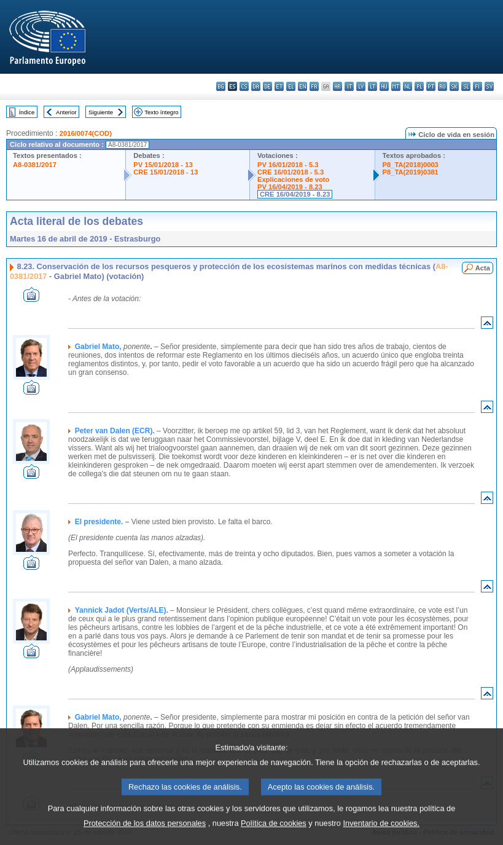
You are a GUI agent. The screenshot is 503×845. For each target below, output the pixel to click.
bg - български (220, 86)
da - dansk (255, 86)
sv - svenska (489, 86)
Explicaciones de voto (293, 179)
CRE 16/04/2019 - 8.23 (295, 194)
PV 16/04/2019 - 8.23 (289, 187)
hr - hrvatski (337, 86)
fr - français (314, 86)
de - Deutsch (267, 86)
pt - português (430, 86)
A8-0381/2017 (35, 164)
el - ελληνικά (290, 86)
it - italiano (349, 86)
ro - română (442, 86)
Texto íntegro (161, 112)
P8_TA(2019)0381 (411, 172)
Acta (482, 268)
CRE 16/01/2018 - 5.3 (290, 172)
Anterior (66, 112)
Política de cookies (273, 836)
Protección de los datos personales (145, 836)
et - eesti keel (279, 86)
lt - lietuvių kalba (372, 86)
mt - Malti (395, 86)
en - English (302, 86)
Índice (27, 112)
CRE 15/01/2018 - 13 (165, 172)
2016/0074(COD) (86, 133)
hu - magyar (384, 86)
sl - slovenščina (465, 86)
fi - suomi (477, 86)
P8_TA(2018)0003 (411, 164)
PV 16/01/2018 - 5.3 (288, 164)
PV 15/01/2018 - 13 (162, 164)
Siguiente (100, 112)
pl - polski (419, 86)
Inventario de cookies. (381, 836)
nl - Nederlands (407, 86)
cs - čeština (244, 86)
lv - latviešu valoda (360, 86)
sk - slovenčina (454, 86)
